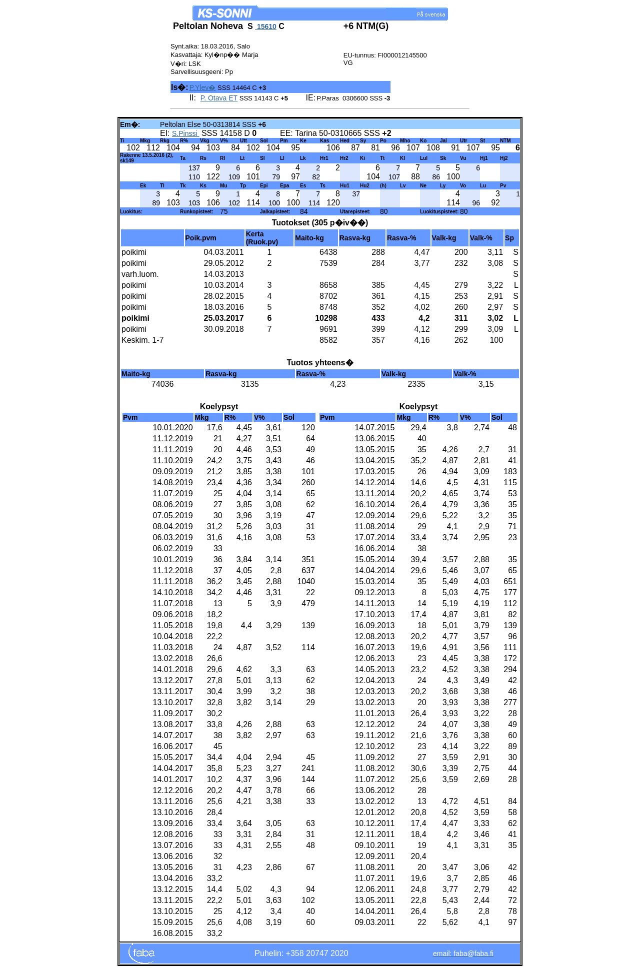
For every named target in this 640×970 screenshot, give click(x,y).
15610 (265, 26)
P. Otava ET (219, 98)
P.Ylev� (203, 87)
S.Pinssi (185, 133)
